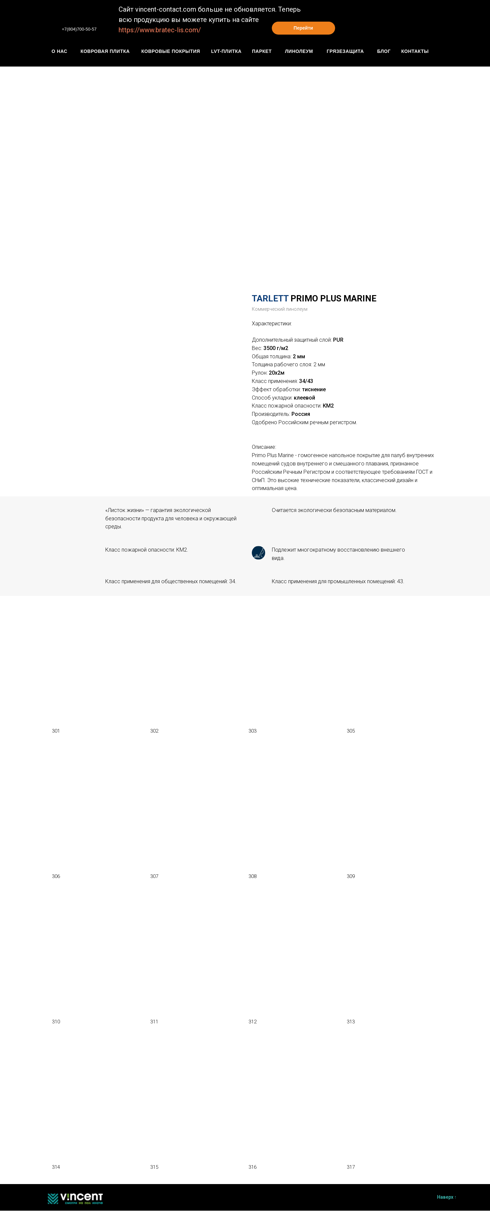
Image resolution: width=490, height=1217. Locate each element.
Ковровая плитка (105, 51)
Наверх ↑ (447, 1197)
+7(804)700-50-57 (79, 29)
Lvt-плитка (226, 51)
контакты (415, 51)
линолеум (299, 51)
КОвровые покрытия (170, 51)
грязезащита (345, 51)
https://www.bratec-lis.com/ (160, 30)
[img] (50, 27)
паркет (262, 51)
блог (383, 51)
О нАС (59, 51)
